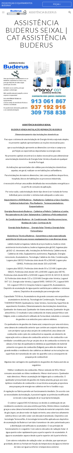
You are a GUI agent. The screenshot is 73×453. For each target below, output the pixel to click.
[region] (36, 4)
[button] (3, 12)
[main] (36, 34)
